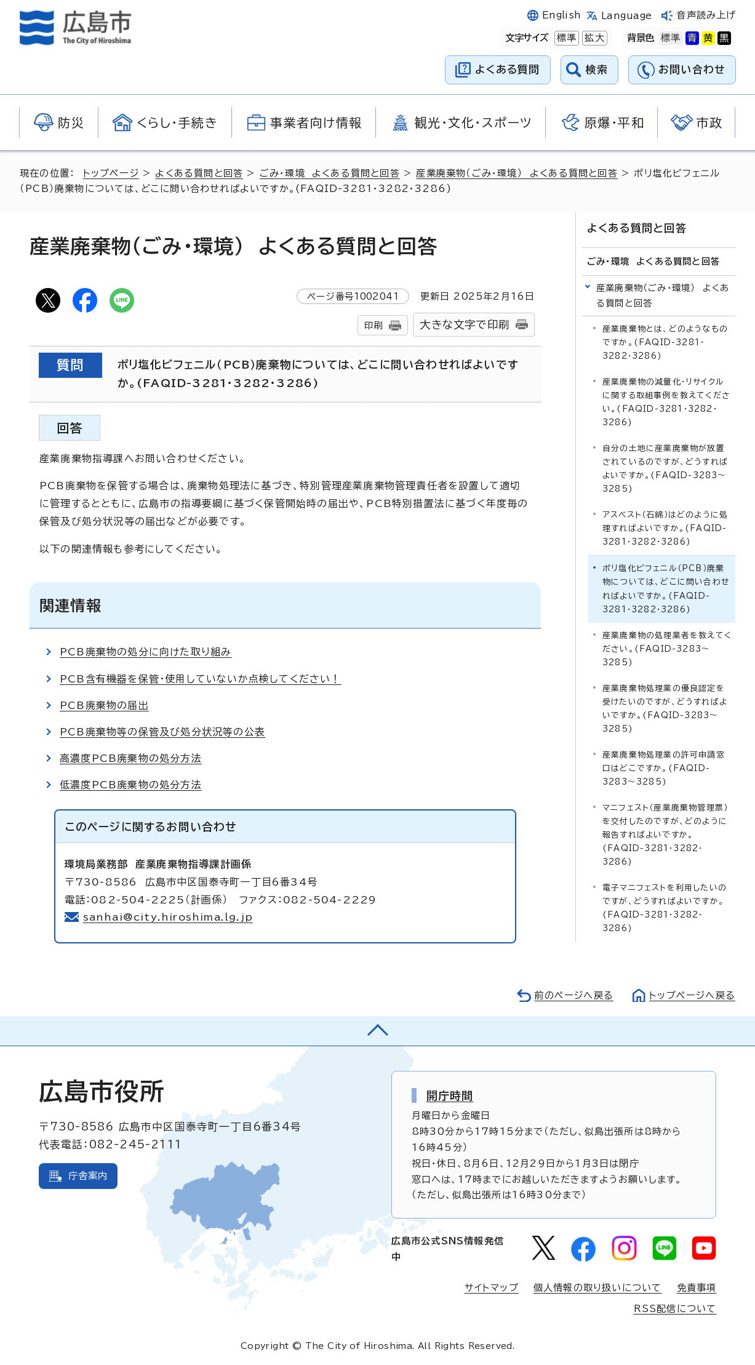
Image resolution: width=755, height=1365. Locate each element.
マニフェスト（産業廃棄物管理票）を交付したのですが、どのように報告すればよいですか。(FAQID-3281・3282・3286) (665, 834)
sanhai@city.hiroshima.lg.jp (168, 917)
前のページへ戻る (573, 995)
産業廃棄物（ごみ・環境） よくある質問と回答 (516, 173)
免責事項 (697, 1287)
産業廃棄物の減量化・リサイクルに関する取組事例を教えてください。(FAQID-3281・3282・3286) (666, 402)
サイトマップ (492, 1287)
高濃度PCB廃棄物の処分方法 (131, 758)
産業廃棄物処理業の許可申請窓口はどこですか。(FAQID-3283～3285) (663, 767)
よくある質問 (507, 69)
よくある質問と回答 (199, 173)
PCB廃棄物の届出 (104, 705)
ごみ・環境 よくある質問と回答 (330, 173)
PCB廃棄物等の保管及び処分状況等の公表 (162, 732)
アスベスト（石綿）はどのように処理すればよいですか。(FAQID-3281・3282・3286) (665, 528)
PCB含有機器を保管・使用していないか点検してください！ (201, 679)
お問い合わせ (691, 69)
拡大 (593, 38)
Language (626, 15)
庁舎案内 (88, 1175)
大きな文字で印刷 (464, 324)
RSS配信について (675, 1308)
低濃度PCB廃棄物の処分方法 (131, 785)
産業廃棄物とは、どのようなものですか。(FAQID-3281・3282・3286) (665, 342)
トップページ (111, 173)
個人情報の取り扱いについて (597, 1287)
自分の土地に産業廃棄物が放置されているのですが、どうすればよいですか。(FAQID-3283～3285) (665, 468)
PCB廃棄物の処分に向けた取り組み (145, 652)
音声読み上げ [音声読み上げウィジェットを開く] (706, 15)
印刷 (373, 325)
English (561, 15)
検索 (597, 69)
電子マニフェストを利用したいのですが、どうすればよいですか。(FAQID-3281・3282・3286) (664, 908)
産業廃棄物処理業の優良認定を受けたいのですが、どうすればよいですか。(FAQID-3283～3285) (664, 708)
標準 (565, 38)
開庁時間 (450, 1095)
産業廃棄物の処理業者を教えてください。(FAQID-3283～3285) (667, 648)
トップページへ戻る (692, 995)
